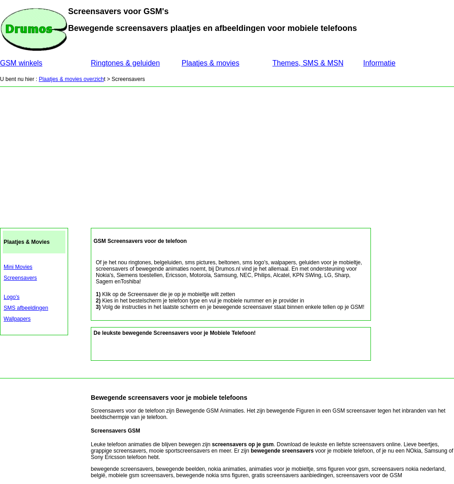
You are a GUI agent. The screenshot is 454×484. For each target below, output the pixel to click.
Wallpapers (17, 319)
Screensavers (20, 278)
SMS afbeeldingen (26, 308)
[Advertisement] (227, 155)
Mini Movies (18, 267)
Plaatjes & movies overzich (71, 79)
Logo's (12, 297)
